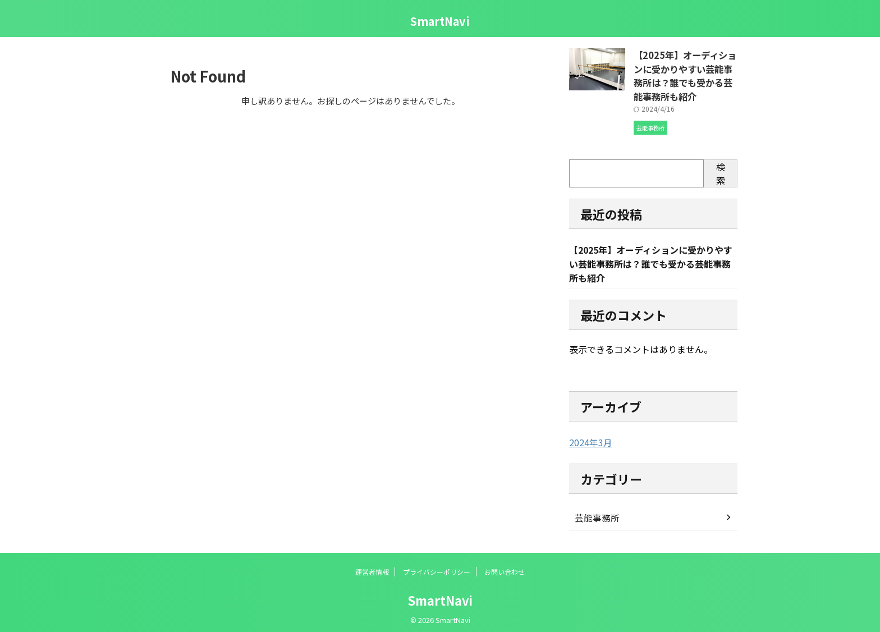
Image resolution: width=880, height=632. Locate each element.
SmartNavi (440, 21)
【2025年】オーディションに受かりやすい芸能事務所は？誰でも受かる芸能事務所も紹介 (685, 73)
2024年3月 (588, 439)
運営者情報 (372, 568)
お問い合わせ (504, 568)
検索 (720, 168)
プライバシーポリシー (436, 568)
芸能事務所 (594, 513)
